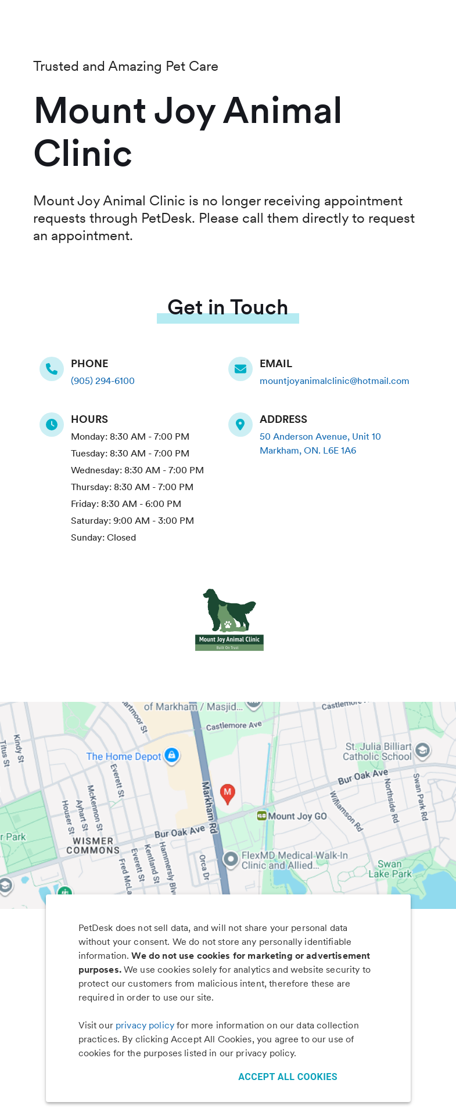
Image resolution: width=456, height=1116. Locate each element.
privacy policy (145, 1025)
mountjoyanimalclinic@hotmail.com (335, 380)
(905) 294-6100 (103, 380)
